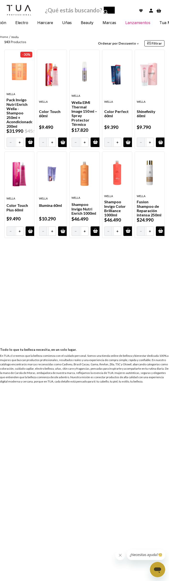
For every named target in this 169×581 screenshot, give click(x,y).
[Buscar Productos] (109, 11)
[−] (10, 142)
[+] (20, 142)
